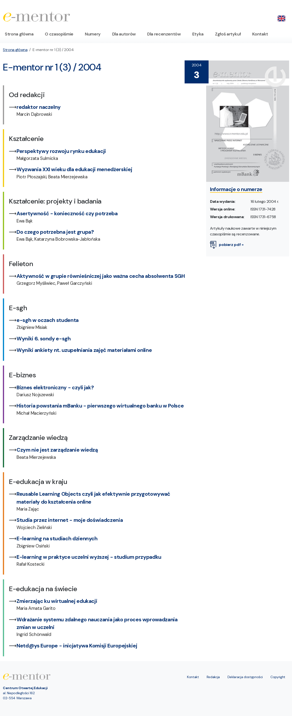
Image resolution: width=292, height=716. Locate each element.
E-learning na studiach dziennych (57, 538)
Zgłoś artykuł (228, 34)
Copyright (277, 677)
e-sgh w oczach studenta (48, 320)
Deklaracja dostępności (245, 677)
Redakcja (213, 677)
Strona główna (19, 34)
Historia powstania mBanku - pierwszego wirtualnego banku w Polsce (100, 405)
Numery (93, 34)
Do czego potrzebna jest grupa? (55, 232)
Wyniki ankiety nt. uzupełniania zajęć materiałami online (84, 350)
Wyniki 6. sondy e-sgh (44, 338)
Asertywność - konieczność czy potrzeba (67, 213)
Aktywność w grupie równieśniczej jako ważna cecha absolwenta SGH (101, 276)
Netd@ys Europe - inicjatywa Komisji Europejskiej (77, 645)
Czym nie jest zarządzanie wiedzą (57, 450)
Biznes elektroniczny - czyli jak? (55, 387)
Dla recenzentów (164, 34)
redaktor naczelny (39, 107)
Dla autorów (124, 34)
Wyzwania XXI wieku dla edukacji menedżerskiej (74, 169)
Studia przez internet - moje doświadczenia (70, 520)
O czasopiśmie (59, 34)
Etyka (198, 34)
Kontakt (260, 34)
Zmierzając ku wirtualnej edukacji (57, 601)
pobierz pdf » (227, 244)
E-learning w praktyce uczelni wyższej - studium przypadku (89, 557)
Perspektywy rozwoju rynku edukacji (61, 151)
